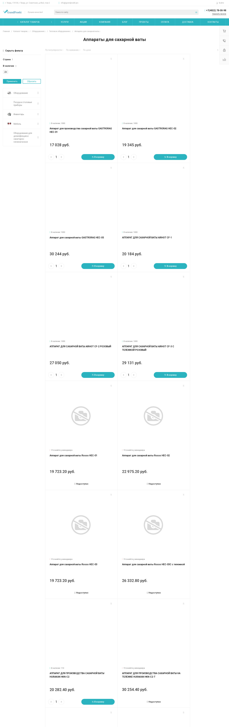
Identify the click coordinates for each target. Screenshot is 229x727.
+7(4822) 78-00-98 (216, 10)
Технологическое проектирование (58, 687)
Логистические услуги (52, 682)
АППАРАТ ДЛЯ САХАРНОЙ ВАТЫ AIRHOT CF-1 (74, 213)
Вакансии (7, 695)
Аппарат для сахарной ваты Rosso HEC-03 (193, 309)
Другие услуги (49, 695)
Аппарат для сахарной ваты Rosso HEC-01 (73, 309)
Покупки (85, 682)
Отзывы (7, 691)
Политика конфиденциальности (18, 704)
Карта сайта (126, 676)
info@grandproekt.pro (69, 3)
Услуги (45, 676)
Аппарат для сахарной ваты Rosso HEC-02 (133, 309)
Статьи (6, 687)
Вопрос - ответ (88, 687)
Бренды (85, 691)
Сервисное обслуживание (54, 691)
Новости (7, 682)
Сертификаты (9, 708)
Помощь (85, 676)
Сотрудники (8, 699)
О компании (9, 676)
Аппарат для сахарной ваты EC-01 (189, 503)
